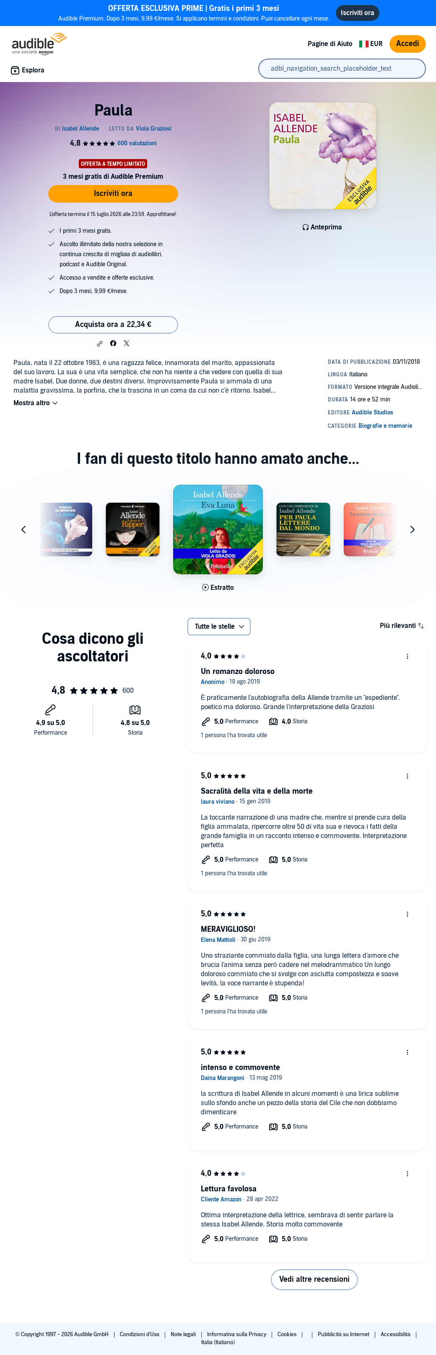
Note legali (184, 1334)
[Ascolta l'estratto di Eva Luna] (218, 588)
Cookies (288, 1334)
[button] (99, 343)
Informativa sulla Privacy (237, 1334)
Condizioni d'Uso (140, 1334)
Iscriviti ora (113, 193)
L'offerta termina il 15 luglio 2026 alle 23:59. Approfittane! (112, 214)
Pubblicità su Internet (344, 1334)
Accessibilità (396, 1334)
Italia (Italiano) (218, 1342)
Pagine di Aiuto (330, 44)
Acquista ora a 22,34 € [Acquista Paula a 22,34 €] (113, 324)
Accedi (407, 43)
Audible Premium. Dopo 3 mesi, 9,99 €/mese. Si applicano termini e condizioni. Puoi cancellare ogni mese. (193, 12)
